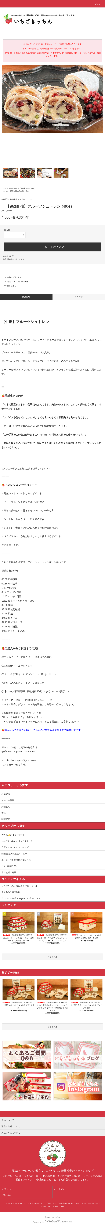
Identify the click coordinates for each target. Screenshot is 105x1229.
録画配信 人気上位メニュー (20, 191)
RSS (56, 1206)
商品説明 (26, 297)
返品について (8, 256)
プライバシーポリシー (90, 1203)
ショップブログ (46, 1206)
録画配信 (13, 188)
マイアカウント (7, 1189)
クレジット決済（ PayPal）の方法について (21, 898)
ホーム (5, 188)
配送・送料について (37, 1203)
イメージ (79, 297)
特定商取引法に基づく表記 (13, 259)
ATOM (61, 1206)
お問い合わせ (6, 1195)
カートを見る (59, 1189)
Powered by (52, 1222)
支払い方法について (20, 1203)
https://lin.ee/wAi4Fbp (25, 751)
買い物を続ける (8, 286)
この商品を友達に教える (11, 277)
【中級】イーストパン (27, 188)
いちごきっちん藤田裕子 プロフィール (19, 886)
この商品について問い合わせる (14, 282)
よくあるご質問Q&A (11, 892)
